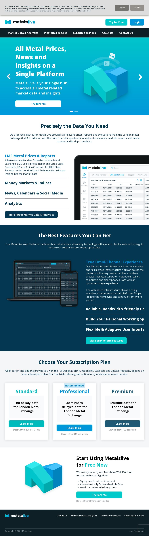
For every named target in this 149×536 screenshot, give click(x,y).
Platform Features (55, 33)
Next (140, 77)
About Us (107, 33)
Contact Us (126, 33)
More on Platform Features (106, 340)
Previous (9, 76)
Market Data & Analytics (23, 33)
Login (137, 22)
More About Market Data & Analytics (31, 214)
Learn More (26, 423)
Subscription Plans (84, 33)
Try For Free (99, 495)
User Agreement (136, 531)
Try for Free (116, 22)
